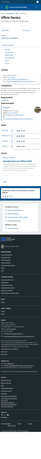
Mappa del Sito (12, 426)
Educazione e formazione (8, 288)
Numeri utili (4, 354)
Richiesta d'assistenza (7, 406)
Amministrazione (10, 13)
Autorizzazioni (5, 282)
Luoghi (3, 311)
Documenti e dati (5, 257)
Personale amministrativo (8, 265)
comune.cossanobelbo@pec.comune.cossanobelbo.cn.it (21, 81)
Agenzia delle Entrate (7, 388)
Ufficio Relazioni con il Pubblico (9, 349)
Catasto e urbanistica (9, 158)
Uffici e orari (4, 352)
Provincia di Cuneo (6, 383)
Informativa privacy (6, 391)
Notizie (3, 302)
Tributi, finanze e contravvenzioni (10, 293)
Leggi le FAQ (4, 400)
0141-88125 (11, 77)
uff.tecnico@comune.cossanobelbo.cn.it (18, 79)
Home (2, 13)
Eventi (3, 314)
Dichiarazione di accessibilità (8, 396)
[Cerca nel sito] (36, 7)
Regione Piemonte (6, 2)
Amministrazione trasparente (9, 398)
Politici (3, 268)
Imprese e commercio (7, 290)
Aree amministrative (6, 255)
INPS (2, 386)
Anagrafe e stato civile (7, 280)
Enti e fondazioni (5, 260)
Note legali (4, 393)
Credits (30, 424)
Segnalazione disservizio (7, 402)
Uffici (17, 13)
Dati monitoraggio (6, 424)
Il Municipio (6, 107)
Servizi (19, 424)
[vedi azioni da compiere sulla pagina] (26, 30)
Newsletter (4, 417)
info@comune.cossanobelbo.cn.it (15, 115)
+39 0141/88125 (12, 113)
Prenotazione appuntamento (9, 404)
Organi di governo (6, 263)
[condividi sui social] (5, 30)
